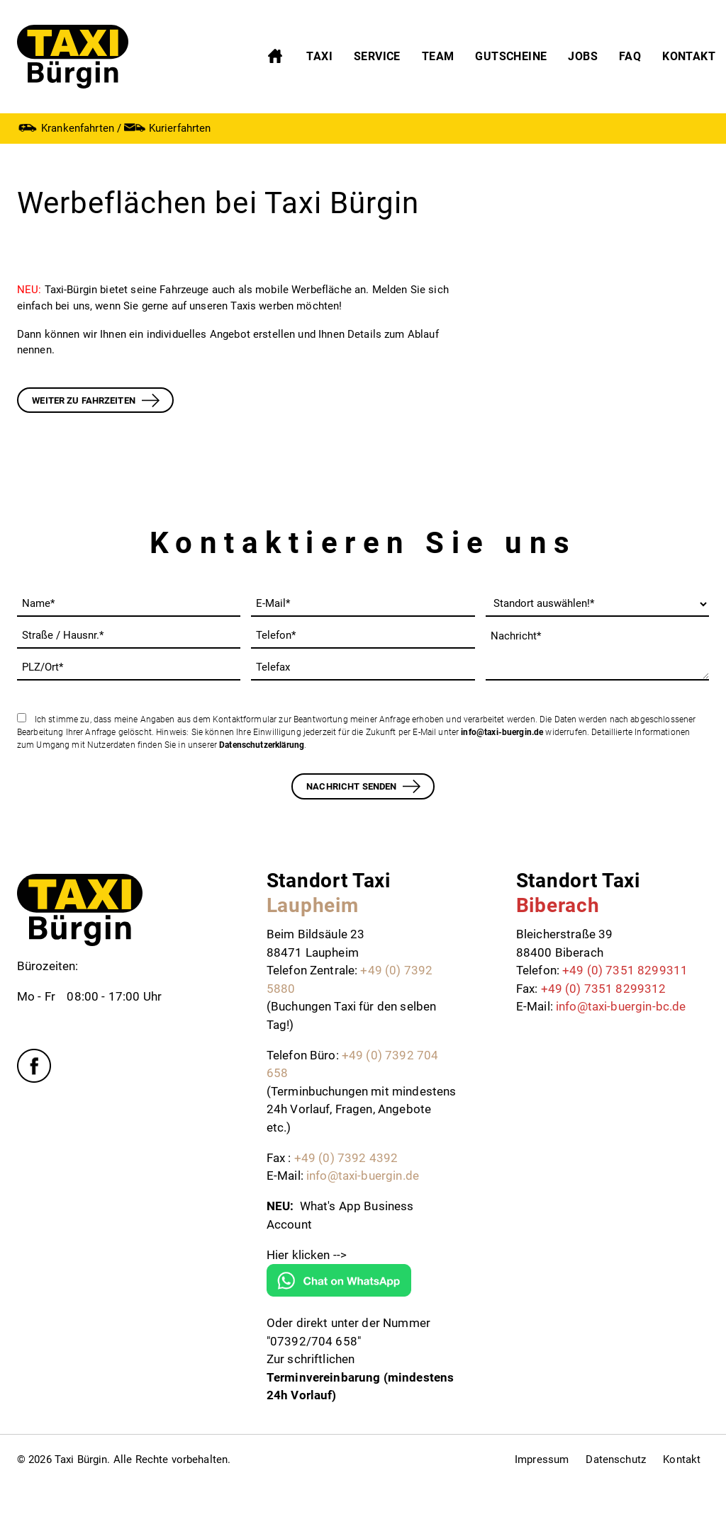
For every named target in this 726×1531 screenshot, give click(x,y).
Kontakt (681, 1459)
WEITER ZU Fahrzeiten (83, 400)
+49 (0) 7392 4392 (346, 1158)
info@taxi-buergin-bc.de (621, 1006)
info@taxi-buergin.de (502, 732)
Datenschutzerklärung (261, 745)
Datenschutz (616, 1459)
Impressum (542, 1459)
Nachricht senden (351, 786)
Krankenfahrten (65, 128)
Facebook (34, 1066)
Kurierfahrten (167, 128)
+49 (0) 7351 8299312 (603, 988)
